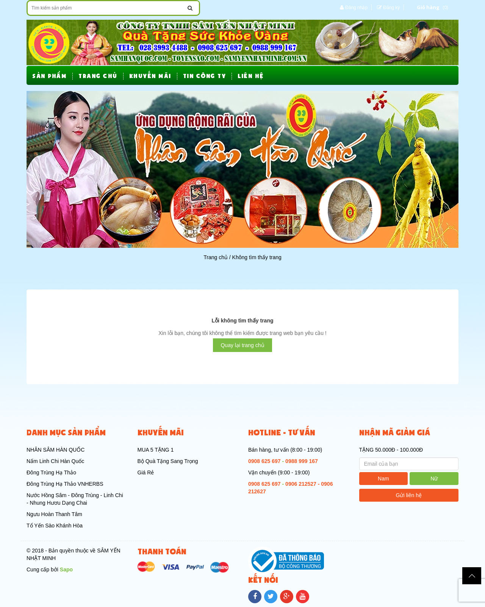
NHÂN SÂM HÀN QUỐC (55, 450)
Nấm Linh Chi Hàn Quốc (55, 461)
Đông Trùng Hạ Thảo (51, 472)
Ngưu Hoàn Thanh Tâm (54, 514)
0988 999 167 (301, 461)
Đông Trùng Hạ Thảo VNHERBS (65, 484)
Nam (383, 479)
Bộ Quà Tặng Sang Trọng (168, 461)
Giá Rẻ (146, 472)
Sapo (66, 569)
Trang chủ (215, 257)
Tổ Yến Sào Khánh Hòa (55, 526)
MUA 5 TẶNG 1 (156, 450)
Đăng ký (391, 7)
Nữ (434, 479)
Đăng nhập (356, 7)
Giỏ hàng (428, 7)
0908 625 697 (264, 461)
